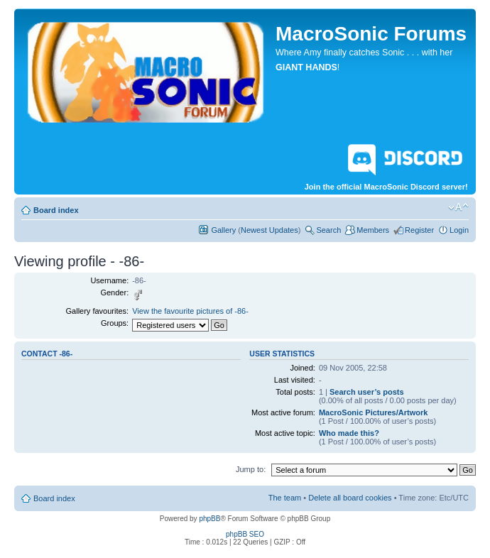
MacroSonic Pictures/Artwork (373, 412)
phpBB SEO (245, 534)
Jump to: (251, 469)
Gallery (223, 230)
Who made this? (349, 433)
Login (459, 230)
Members (372, 230)
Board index (56, 210)
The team (284, 497)
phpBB (209, 519)
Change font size (458, 207)
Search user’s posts (367, 392)
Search (328, 230)
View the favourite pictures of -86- (190, 311)
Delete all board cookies (349, 497)
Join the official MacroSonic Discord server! (386, 164)
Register (419, 230)
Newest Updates (269, 230)
